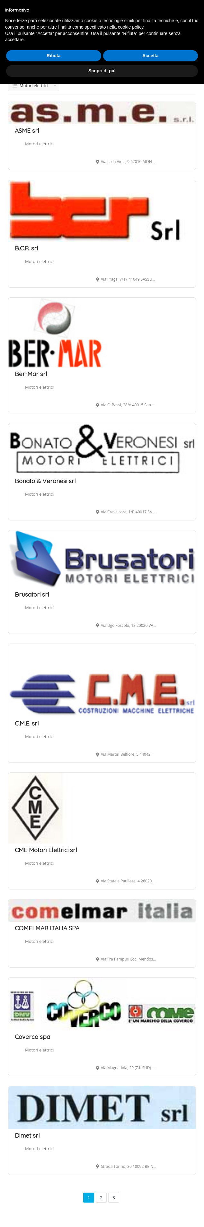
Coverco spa (32, 1037)
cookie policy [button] (130, 27)
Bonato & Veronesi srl (45, 481)
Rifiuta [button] (54, 55)
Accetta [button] (150, 55)
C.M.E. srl (27, 723)
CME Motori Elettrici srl (46, 850)
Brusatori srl (32, 594)
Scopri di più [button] (102, 70)
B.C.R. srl (26, 248)
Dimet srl (27, 1135)
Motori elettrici (39, 144)
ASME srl (27, 130)
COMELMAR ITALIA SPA (47, 928)
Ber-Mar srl (31, 374)
